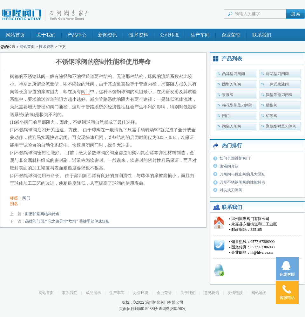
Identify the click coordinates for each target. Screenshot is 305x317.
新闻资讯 (107, 35)
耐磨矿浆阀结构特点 (42, 214)
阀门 (85, 91)
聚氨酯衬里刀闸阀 (281, 126)
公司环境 (169, 35)
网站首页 (15, 35)
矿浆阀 (271, 116)
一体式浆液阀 (277, 84)
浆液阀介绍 (229, 166)
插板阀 (271, 105)
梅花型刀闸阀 (277, 74)
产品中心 (76, 35)
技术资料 (138, 35)
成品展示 (93, 293)
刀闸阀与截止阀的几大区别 (242, 174)
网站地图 (259, 293)
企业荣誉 (231, 35)
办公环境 (140, 293)
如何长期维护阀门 (235, 158)
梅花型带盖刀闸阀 (237, 105)
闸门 (226, 116)
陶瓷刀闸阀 (231, 126)
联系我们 (261, 35)
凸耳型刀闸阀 (233, 74)
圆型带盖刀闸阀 (279, 95)
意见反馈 (211, 293)
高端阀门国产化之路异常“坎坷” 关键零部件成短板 (67, 221)
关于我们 (46, 35)
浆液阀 (228, 95)
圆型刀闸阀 (231, 84)
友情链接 (235, 293)
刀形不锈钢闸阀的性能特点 (242, 182)
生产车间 (200, 35)
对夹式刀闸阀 (231, 190)
